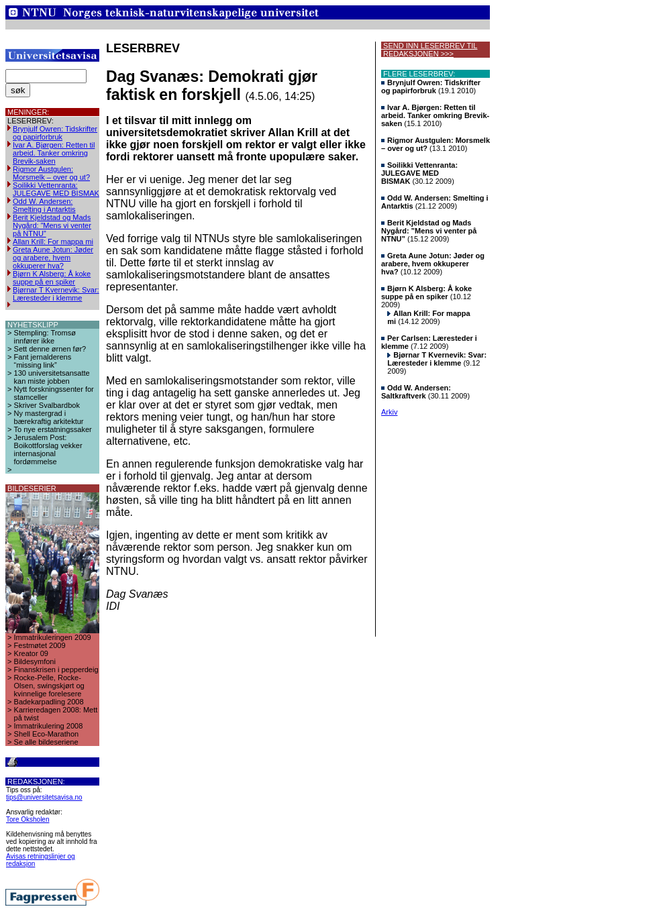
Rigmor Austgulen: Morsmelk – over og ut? (51, 173)
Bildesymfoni (35, 661)
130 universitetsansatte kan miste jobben (52, 377)
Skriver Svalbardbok (47, 405)
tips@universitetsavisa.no (44, 797)
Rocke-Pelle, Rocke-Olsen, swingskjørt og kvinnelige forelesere (49, 686)
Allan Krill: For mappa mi (53, 241)
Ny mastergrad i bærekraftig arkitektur (49, 417)
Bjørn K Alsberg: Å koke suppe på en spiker (52, 278)
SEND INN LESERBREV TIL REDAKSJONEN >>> (429, 50)
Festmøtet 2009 (40, 645)
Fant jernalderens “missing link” (43, 361)
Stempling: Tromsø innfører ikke (45, 337)
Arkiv (389, 412)
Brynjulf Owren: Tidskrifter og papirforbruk (55, 133)
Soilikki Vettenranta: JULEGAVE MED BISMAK (56, 189)
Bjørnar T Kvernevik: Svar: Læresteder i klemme (56, 294)
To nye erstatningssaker (53, 429)
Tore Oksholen (27, 819)
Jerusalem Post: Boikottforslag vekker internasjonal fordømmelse (48, 449)
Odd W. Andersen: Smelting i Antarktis (44, 205)
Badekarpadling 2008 (49, 702)
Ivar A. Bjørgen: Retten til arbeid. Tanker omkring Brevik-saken (54, 153)
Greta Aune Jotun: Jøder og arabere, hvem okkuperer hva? (53, 258)
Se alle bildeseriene (46, 742)
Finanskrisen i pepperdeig (56, 669)
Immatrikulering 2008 (48, 726)
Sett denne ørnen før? (50, 349)
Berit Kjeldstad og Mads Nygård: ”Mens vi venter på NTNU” (52, 225)
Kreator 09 (31, 653)
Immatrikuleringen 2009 (52, 637)
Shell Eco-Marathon (46, 734)
